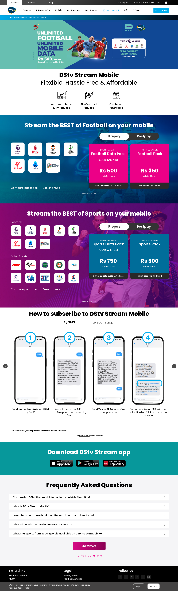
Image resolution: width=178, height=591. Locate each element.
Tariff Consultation (73, 578)
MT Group (49, 2)
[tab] (89, 497)
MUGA (12, 578)
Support (125, 2)
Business (31, 2)
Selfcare (136, 2)
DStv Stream (33, 17)
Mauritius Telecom (18, 575)
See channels (51, 188)
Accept (153, 586)
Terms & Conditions (89, 555)
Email (145, 2)
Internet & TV (21, 17)
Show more (89, 546)
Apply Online (161, 10)
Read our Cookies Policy (19, 588)
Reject (139, 586)
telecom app (102, 322)
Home (12, 17)
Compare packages (24, 188)
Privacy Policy (71, 575)
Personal (14, 2)
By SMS (69, 322)
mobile (43, 17)
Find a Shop (156, 2)
